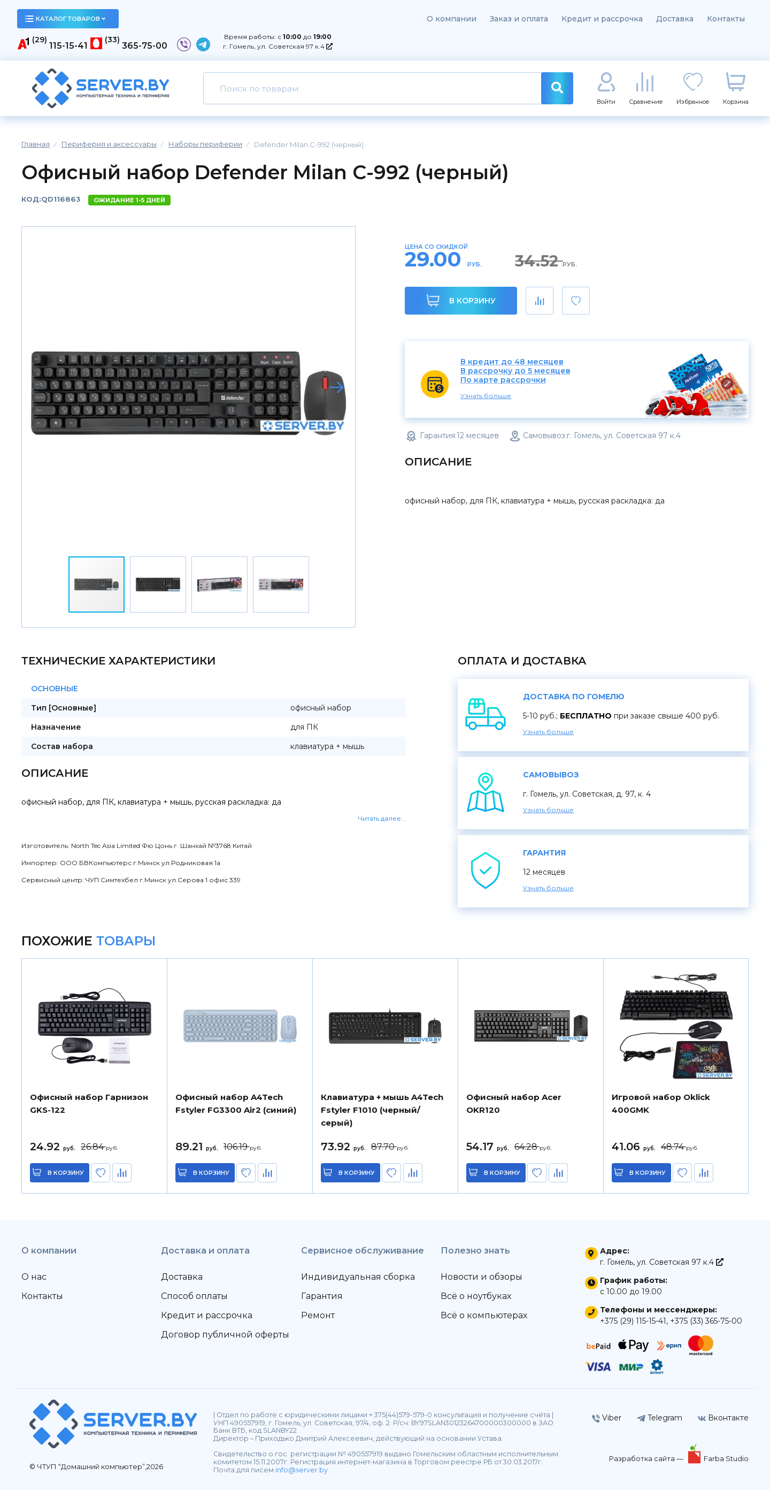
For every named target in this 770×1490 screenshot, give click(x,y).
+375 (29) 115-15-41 (633, 1321)
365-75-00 (144, 46)
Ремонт (318, 1315)
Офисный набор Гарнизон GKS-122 (89, 1103)
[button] (336, 387)
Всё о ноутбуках (476, 1296)
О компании (451, 19)
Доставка (675, 19)
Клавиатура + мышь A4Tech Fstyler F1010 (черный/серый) (382, 1110)
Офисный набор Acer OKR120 (513, 1103)
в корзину (67, 1172)
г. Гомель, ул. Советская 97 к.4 (278, 46)
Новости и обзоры (481, 1277)
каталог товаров (65, 18)
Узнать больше (485, 396)
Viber (606, 1418)
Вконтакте (723, 1418)
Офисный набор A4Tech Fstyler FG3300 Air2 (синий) (235, 1103)
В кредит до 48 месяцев (512, 361)
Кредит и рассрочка (602, 19)
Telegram (659, 1418)
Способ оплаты (194, 1296)
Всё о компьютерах (484, 1315)
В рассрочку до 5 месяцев (515, 371)
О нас (34, 1277)
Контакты (726, 19)
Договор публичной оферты (225, 1334)
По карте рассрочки (503, 380)
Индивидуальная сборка (358, 1277)
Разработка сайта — (647, 1458)
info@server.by (301, 1470)
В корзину (461, 300)
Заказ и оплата (519, 19)
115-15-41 (68, 46)
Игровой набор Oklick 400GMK (661, 1103)
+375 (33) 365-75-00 (706, 1321)
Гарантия (322, 1296)
